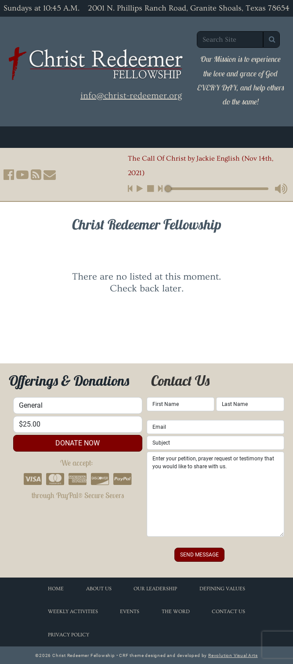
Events (129, 611)
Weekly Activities (73, 611)
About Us (99, 589)
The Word (176, 611)
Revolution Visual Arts (233, 655)
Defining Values (222, 589)
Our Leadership (155, 589)
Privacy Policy (68, 635)
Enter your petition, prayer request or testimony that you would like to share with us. (216, 494)
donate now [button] (77, 443)
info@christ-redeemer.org (131, 95)
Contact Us (228, 611)
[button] (9, 175)
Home (56, 589)
